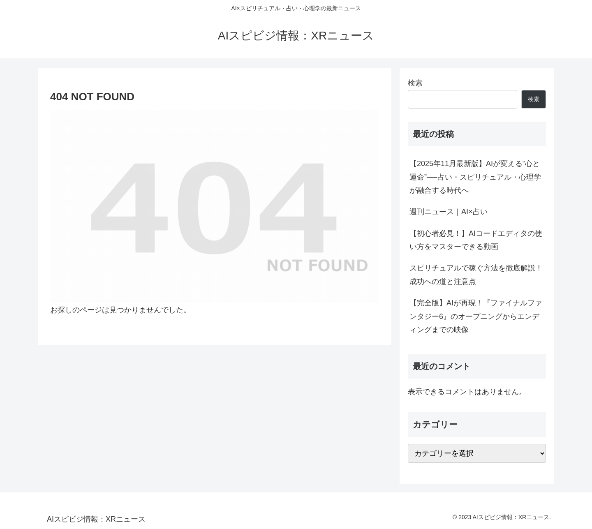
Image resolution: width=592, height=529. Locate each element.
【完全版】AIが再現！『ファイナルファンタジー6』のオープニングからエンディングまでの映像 (475, 316)
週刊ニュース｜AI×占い (448, 212)
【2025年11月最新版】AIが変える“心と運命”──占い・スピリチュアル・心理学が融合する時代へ (475, 176)
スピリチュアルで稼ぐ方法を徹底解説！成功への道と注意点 (476, 274)
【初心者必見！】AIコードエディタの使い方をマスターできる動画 (475, 240)
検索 (415, 83)
